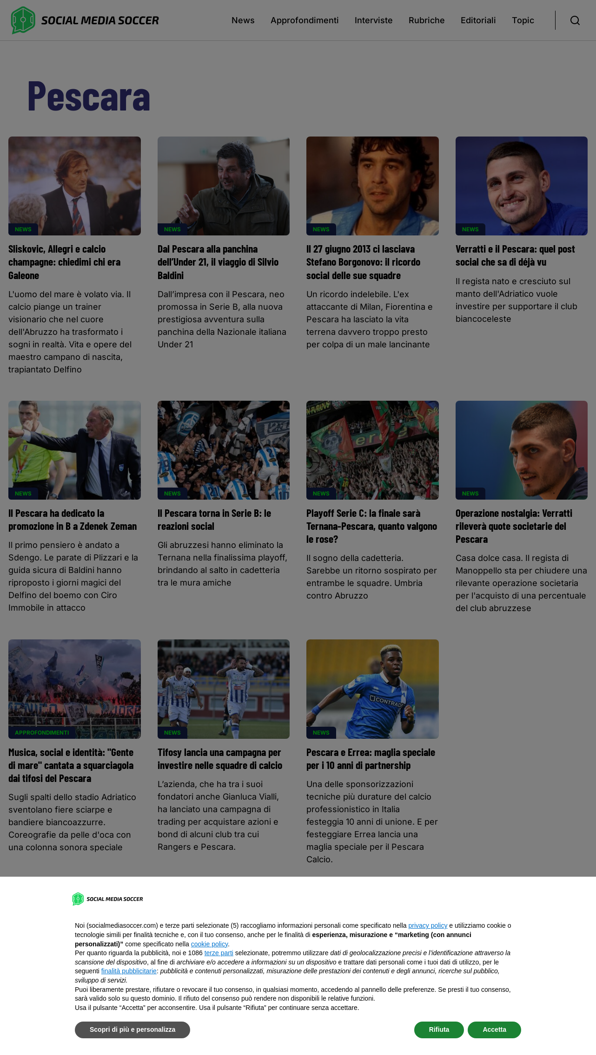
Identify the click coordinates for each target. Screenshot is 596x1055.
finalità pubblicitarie (129, 971)
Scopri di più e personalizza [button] (132, 1029)
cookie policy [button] (209, 944)
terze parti (219, 953)
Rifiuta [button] (439, 1029)
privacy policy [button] (427, 925)
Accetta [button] (494, 1029)
